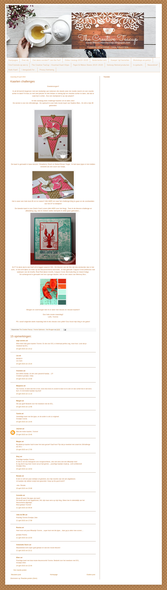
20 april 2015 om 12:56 (24, 407)
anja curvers (20, 341)
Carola (18, 414)
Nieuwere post (16, 575)
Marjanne (19, 386)
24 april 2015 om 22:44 (24, 566)
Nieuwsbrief (152, 65)
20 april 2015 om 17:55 (24, 449)
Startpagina (13, 60)
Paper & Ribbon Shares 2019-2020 (88, 65)
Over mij (25, 60)
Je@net (19, 429)
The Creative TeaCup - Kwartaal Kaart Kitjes (50, 65)
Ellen (18, 557)
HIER (50, 201)
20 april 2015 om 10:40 (24, 379)
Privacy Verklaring (46, 69)
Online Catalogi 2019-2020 (76, 60)
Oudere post (91, 575)
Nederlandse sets (99, 60)
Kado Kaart (13, 69)
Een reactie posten (20, 570)
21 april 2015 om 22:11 (24, 550)
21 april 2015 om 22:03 (24, 538)
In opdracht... (138, 65)
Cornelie (19, 495)
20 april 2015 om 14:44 (24, 422)
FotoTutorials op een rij (18, 65)
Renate (18, 476)
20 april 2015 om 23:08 (24, 488)
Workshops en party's (142, 60)
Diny (18, 456)
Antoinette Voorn (22, 545)
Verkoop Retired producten (118, 65)
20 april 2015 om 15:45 (24, 434)
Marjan (19, 441)
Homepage (54, 575)
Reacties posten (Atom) (29, 578)
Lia (17, 356)
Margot (18, 401)
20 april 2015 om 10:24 (24, 364)
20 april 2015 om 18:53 (24, 469)
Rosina (18, 527)
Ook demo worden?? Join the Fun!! (46, 60)
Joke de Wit (20, 515)
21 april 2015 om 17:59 (24, 520)
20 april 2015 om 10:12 (24, 349)
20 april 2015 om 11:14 (24, 394)
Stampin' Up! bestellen (120, 60)
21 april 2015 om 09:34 (24, 508)
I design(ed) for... (29, 69)
